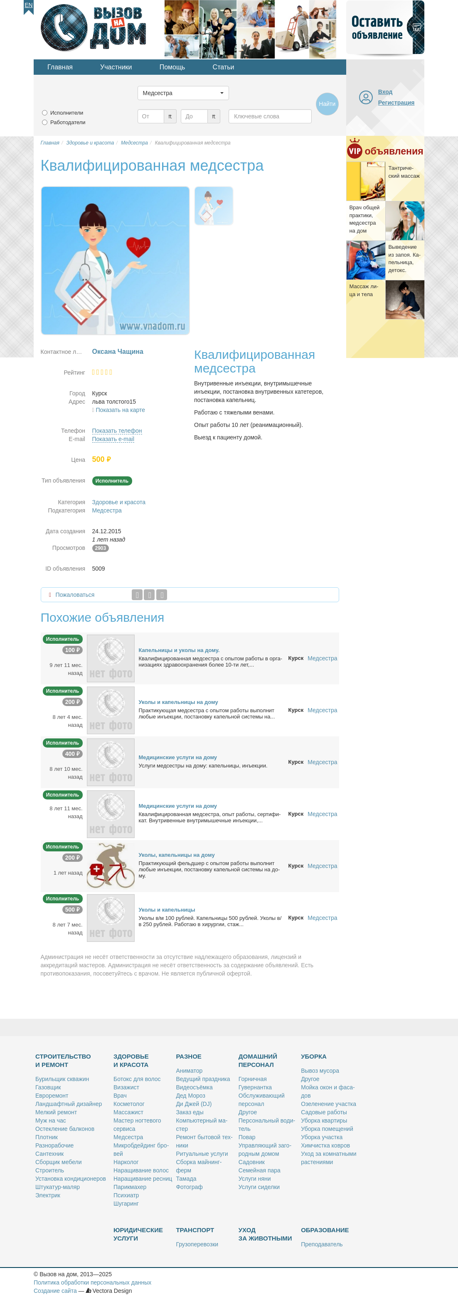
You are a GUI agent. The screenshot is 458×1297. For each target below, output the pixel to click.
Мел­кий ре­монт (56, 1112)
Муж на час (50, 1120)
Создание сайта (55, 1290)
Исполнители (66, 113)
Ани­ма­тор (189, 1070)
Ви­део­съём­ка (194, 1087)
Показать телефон (117, 430)
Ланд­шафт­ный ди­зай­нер (68, 1104)
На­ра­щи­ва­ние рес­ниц (142, 1178)
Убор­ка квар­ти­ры (324, 1120)
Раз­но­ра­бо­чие (54, 1145)
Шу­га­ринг (126, 1203)
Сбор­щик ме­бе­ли (58, 1162)
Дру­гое (248, 1112)
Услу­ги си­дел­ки (259, 1187)
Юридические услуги (138, 1234)
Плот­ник (46, 1137)
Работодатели (68, 122)
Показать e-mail (113, 439)
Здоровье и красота (118, 502)
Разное (188, 1056)
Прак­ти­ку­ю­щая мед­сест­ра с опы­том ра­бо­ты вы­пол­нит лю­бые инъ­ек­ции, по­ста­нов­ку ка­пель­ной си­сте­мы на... (207, 713)
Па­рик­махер (129, 1187)
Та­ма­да (186, 1178)
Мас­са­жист (128, 1112)
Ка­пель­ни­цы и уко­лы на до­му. (179, 650)
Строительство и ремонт (63, 1060)
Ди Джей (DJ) (194, 1104)
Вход (385, 91)
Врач (120, 1095)
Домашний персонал (258, 1060)
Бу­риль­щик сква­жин (62, 1079)
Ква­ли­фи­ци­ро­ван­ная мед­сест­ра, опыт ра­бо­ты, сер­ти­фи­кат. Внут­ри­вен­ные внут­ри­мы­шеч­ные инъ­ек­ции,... (210, 817)
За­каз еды (189, 1112)
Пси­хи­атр (126, 1195)
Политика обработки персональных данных (92, 1282)
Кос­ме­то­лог (129, 1104)
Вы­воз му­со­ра (320, 1070)
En (28, 5)
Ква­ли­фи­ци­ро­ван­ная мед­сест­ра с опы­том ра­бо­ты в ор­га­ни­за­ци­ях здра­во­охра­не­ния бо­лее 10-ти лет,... (211, 661)
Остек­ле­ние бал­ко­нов (64, 1128)
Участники (116, 67)
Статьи (223, 67)
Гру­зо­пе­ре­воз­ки (197, 1244)
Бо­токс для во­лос (137, 1079)
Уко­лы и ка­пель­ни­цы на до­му (178, 702)
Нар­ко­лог (126, 1162)
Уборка (314, 1056)
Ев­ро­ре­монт (51, 1095)
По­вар (247, 1137)
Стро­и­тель (49, 1170)
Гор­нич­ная (253, 1079)
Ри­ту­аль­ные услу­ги (202, 1153)
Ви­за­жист (126, 1087)
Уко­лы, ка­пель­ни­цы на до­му (177, 855)
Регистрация (396, 102)
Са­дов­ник (252, 1162)
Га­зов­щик (48, 1087)
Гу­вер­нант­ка (255, 1087)
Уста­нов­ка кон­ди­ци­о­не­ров (70, 1178)
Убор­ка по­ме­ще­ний (327, 1128)
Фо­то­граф (189, 1187)
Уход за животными (265, 1234)
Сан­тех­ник (49, 1153)
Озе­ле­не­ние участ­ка (328, 1104)
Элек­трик (47, 1195)
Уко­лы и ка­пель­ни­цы (167, 910)
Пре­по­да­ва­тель (321, 1244)
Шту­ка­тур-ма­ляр (57, 1187)
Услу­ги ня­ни (255, 1178)
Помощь (172, 67)
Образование (325, 1229)
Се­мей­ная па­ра (260, 1170)
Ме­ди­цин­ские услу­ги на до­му (178, 757)
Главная (60, 67)
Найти (327, 104)
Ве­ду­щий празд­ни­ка (203, 1079)
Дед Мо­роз (190, 1095)
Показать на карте (120, 410)
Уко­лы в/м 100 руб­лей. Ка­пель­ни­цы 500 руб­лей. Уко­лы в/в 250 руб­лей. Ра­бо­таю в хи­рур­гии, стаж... (210, 921)
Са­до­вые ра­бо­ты (324, 1112)
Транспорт (195, 1229)
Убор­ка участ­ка (321, 1137)
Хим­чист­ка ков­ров (325, 1145)
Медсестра (107, 510)
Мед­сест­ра (128, 1137)
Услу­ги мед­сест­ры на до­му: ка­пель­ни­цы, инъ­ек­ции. (203, 766)
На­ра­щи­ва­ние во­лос (141, 1170)
